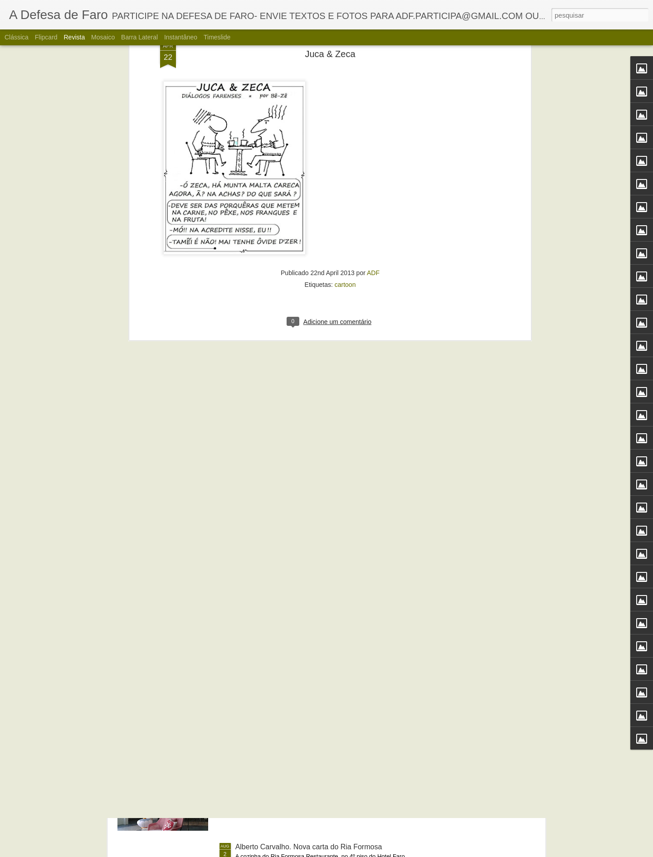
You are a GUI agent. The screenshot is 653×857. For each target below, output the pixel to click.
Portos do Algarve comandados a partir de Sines (313, 641)
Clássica (17, 37)
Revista (74, 37)
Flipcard (46, 37)
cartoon (345, 131)
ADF (373, 119)
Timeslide (217, 37)
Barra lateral (139, 37)
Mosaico (103, 37)
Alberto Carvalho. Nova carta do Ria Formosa (308, 847)
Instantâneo (180, 37)
